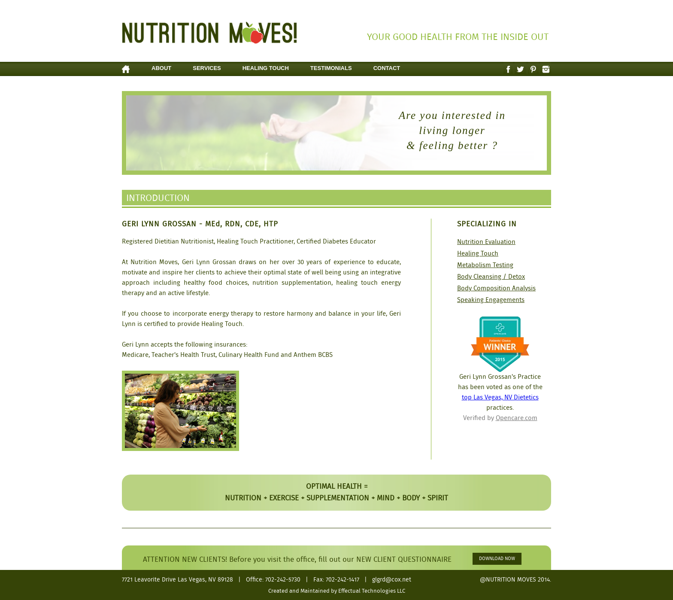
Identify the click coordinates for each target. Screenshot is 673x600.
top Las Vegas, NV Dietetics (500, 398)
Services (207, 68)
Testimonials (331, 68)
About (161, 68)
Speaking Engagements (490, 300)
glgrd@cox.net (391, 580)
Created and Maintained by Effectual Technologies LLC (336, 591)
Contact (386, 68)
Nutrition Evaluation (486, 242)
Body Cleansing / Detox (491, 277)
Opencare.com (516, 418)
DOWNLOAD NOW (497, 559)
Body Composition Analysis (496, 288)
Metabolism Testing (485, 265)
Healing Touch (266, 68)
